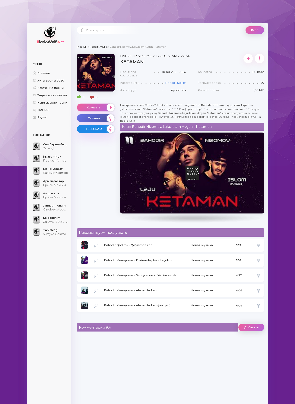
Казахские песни (48, 88)
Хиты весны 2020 (48, 80)
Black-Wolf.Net (49, 34)
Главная (41, 73)
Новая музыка (175, 83)
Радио (40, 117)
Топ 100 (41, 110)
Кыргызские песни (50, 102)
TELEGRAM (100, 129)
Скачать (101, 118)
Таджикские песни (50, 95)
